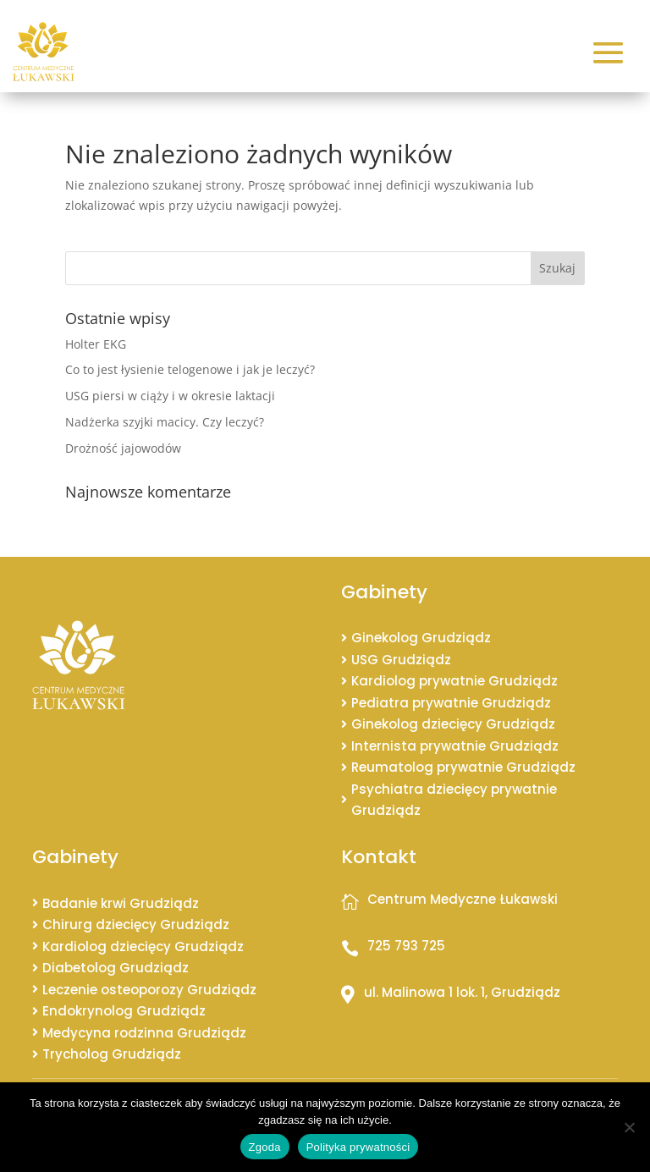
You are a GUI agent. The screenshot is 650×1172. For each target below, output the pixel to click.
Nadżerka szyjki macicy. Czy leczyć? (164, 422)
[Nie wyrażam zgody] (628, 1127)
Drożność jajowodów (123, 448)
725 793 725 (406, 946)
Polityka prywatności (358, 1147)
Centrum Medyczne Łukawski (462, 899)
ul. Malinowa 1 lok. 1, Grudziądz (462, 992)
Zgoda (265, 1147)
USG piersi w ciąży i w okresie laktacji (170, 396)
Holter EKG (95, 344)
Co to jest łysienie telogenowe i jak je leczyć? (190, 369)
